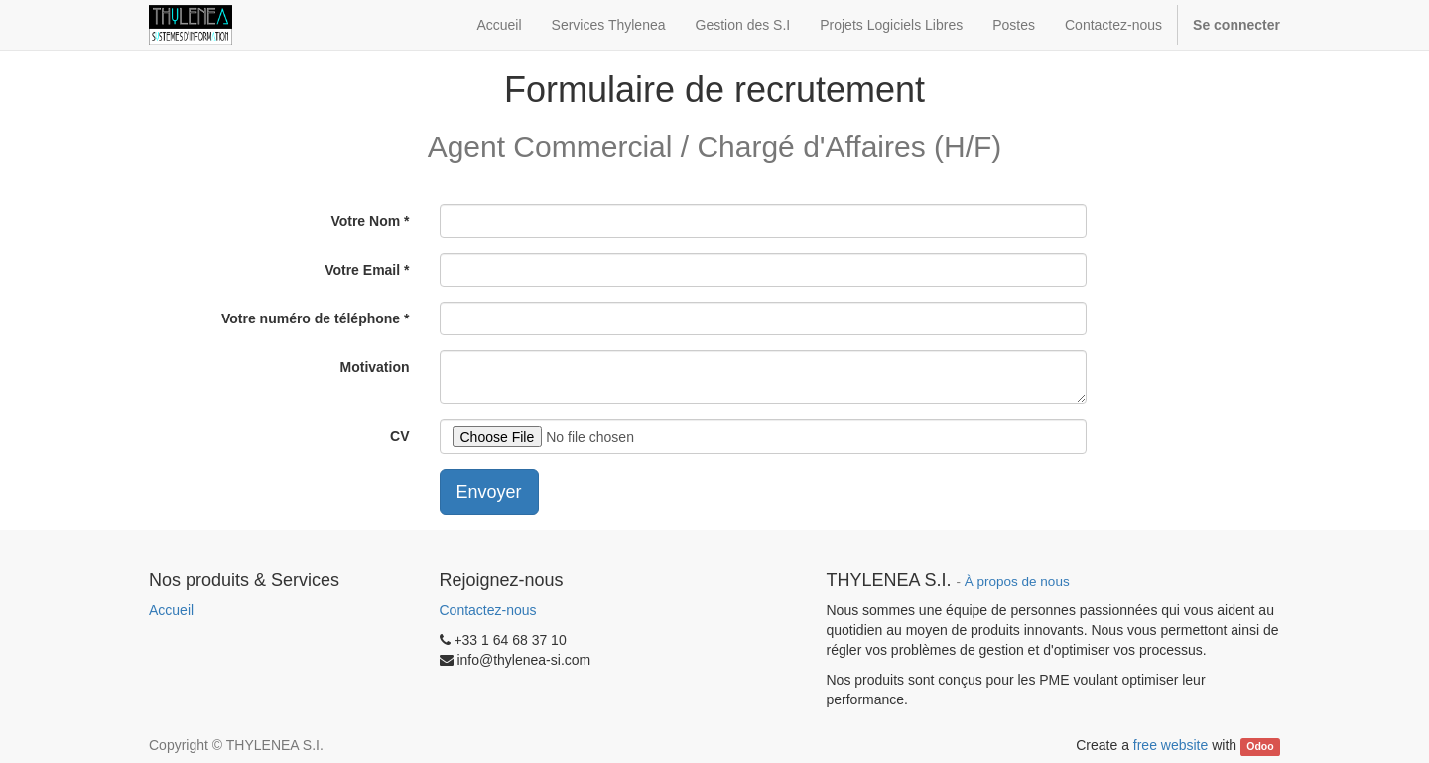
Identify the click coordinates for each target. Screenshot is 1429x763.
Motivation (375, 367)
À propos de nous (1017, 581)
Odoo (1259, 746)
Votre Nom (365, 221)
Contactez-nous (488, 610)
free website (1170, 745)
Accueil (171, 610)
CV (399, 436)
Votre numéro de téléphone (310, 318)
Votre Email (362, 270)
